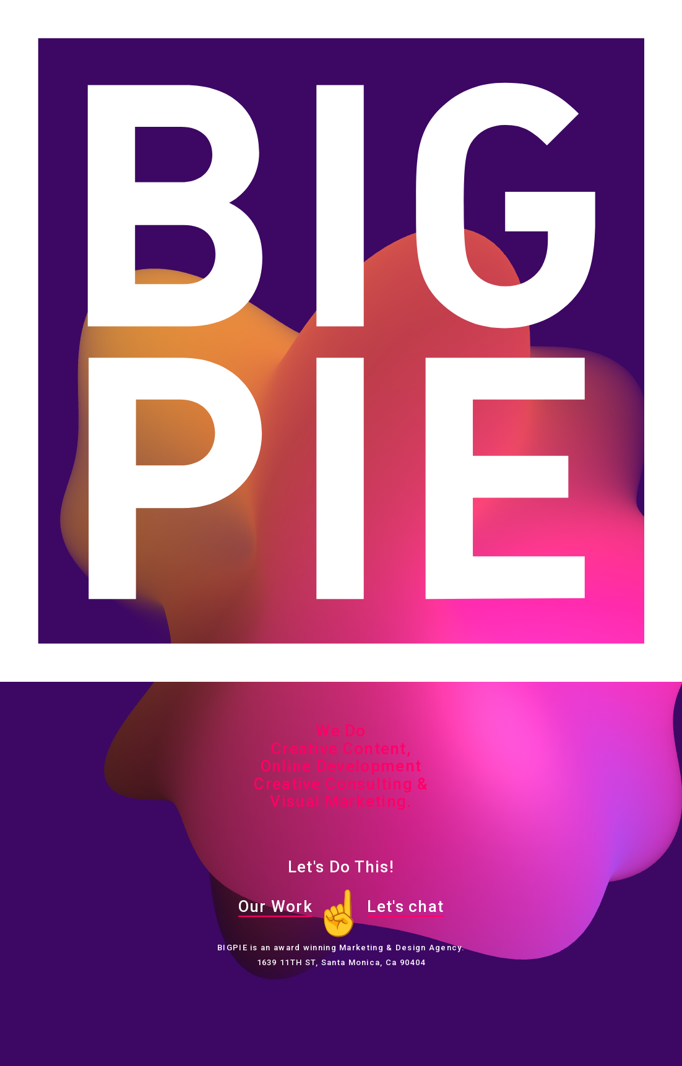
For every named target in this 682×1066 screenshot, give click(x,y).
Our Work (275, 906)
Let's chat (405, 906)
